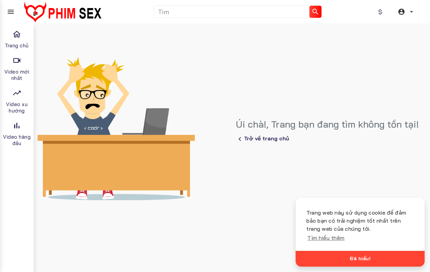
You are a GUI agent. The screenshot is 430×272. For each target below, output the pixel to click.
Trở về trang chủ (262, 139)
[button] (406, 11)
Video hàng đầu (17, 133)
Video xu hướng (17, 101)
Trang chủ (17, 39)
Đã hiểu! (360, 259)
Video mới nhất (17, 68)
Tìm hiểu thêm (326, 237)
